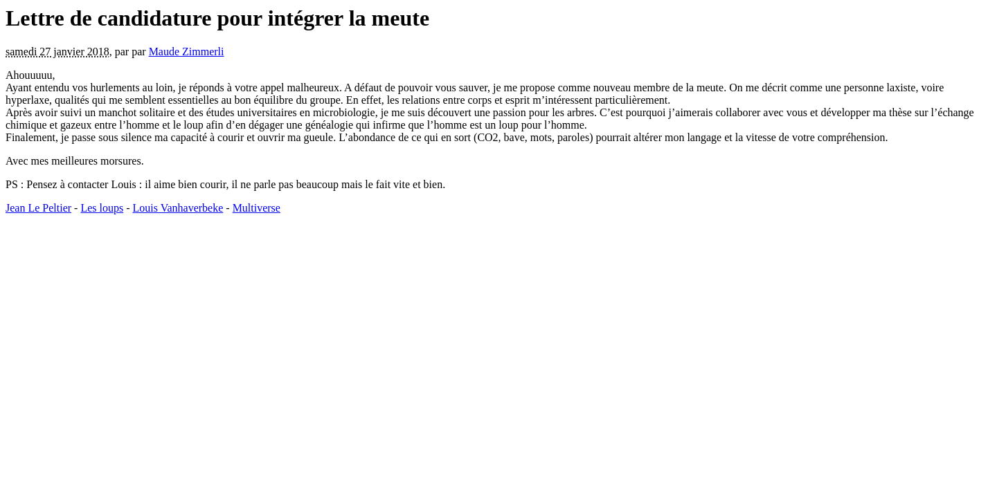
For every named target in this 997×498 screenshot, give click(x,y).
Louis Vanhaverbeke (178, 208)
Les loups (101, 208)
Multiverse (256, 208)
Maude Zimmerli (186, 51)
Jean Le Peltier (38, 208)
